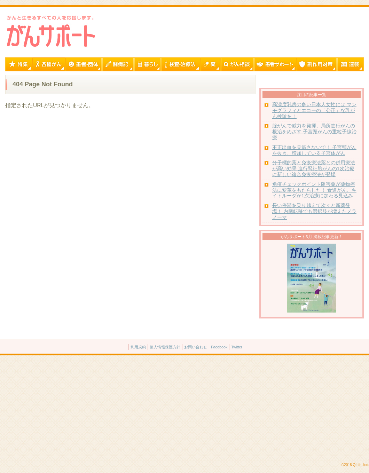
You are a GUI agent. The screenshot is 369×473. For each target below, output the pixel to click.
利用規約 (138, 347)
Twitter (236, 347)
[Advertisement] (184, 409)
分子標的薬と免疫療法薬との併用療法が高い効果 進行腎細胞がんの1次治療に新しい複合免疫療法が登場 (313, 168)
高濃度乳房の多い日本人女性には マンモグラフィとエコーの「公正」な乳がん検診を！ (314, 110)
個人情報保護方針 (165, 347)
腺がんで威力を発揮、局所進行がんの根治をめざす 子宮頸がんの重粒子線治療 (314, 131)
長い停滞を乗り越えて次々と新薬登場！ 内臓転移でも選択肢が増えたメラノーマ (314, 211)
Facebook (219, 347)
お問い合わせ (195, 347)
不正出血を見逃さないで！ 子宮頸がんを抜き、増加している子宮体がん (314, 150)
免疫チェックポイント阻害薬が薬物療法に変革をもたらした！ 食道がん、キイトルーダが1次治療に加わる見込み (314, 190)
